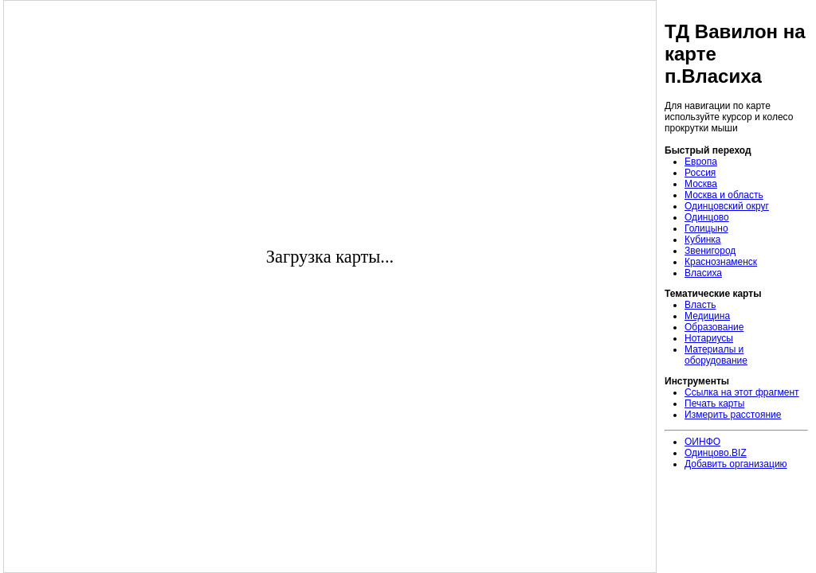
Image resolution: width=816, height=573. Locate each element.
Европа (701, 161)
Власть (700, 304)
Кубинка (703, 239)
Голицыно (706, 228)
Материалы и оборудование (716, 355)
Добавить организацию (736, 464)
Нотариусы (709, 338)
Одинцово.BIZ (716, 452)
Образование (714, 327)
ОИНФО (702, 441)
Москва (701, 183)
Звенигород (710, 250)
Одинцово (707, 217)
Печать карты (714, 403)
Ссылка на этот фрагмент (742, 392)
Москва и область (724, 195)
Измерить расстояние (733, 414)
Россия (700, 172)
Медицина (707, 316)
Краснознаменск (721, 261)
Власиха (703, 273)
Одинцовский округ (727, 206)
